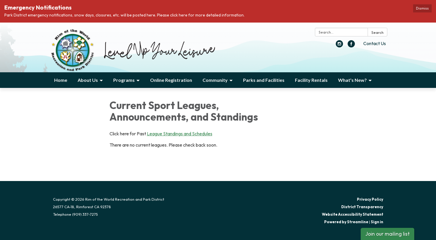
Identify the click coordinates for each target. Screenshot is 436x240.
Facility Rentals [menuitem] (311, 80)
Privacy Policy (370, 199)
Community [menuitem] (215, 80)
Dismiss (422, 8)
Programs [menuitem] (124, 80)
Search (377, 32)
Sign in (377, 221)
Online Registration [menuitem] (171, 80)
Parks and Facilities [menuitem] (263, 80)
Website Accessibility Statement (352, 214)
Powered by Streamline (346, 221)
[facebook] (351, 46)
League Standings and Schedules (179, 133)
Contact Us (374, 43)
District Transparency (362, 206)
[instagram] (339, 46)
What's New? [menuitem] (352, 80)
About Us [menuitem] (88, 80)
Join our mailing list (387, 233)
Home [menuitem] (60, 80)
